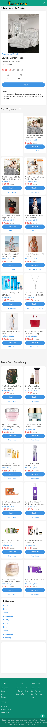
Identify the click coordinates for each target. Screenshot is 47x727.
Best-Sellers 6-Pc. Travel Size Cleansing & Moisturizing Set (10, 543)
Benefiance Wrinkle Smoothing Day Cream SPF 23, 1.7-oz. (11, 581)
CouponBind (38, 722)
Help (32, 697)
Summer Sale (20, 694)
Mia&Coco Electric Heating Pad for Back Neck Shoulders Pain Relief (34, 179)
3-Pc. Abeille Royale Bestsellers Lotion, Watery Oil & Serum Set (11, 465)
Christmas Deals (21, 688)
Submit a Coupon (37, 694)
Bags (5, 609)
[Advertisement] (12, 134)
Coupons (4, 697)
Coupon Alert (35, 688)
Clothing (6, 605)
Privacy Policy (6, 709)
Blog (2, 694)
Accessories (8, 616)
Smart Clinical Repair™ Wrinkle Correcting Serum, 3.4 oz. (34, 504)
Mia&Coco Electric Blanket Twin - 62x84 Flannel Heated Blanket (12, 179)
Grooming (7, 638)
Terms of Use (5, 712)
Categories (5, 688)
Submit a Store (36, 691)
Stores (3, 691)
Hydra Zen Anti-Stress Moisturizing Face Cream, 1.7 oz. (11, 427)
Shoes (5, 613)
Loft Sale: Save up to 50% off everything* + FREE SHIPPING (11, 256)
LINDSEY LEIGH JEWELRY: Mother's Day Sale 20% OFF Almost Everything (34, 295)
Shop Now (23, 85)
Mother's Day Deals (22, 691)
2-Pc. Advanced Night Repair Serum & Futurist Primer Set (33, 388)
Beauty (6, 620)
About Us (4, 706)
